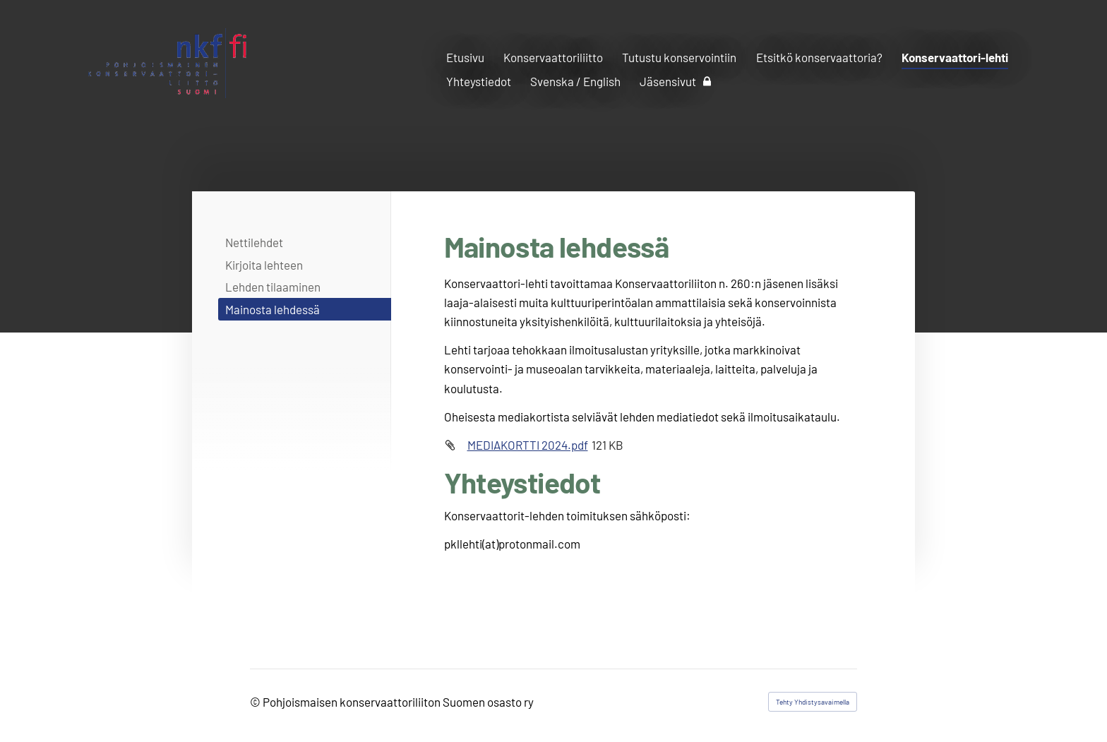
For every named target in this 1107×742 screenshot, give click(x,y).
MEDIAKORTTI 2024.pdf (527, 445)
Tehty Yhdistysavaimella (812, 702)
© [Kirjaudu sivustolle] (256, 702)
